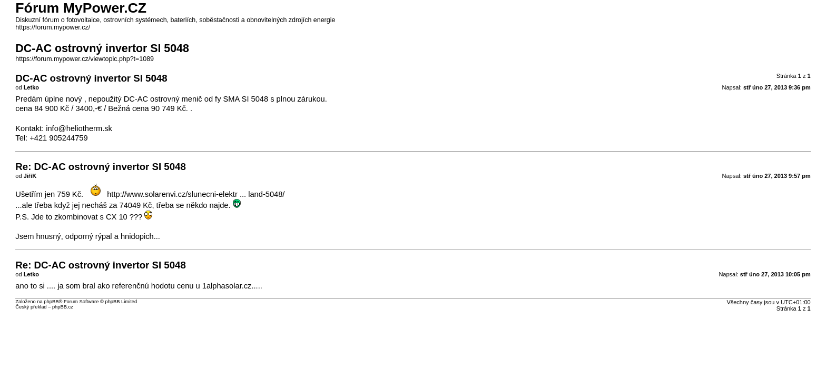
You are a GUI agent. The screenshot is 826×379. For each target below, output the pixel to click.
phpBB (51, 301)
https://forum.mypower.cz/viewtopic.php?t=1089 (84, 59)
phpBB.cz (62, 307)
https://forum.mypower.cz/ (52, 27)
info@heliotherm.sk (79, 128)
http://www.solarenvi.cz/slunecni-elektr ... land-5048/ (195, 194)
